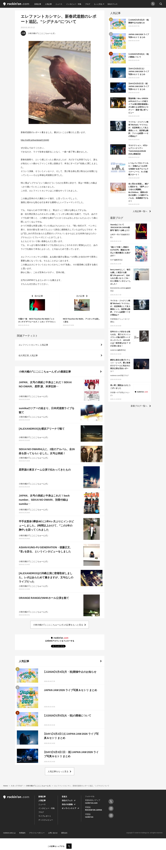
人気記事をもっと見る (58, 771)
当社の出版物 (67, 804)
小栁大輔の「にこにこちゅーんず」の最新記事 (45, 371)
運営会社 (64, 833)
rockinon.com (16, 4)
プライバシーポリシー (37, 833)
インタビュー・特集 (73, 4)
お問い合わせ (53, 833)
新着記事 (37, 4)
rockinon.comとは (9, 833)
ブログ (87, 4)
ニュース (59, 4)
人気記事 (48, 4)
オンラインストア (69, 808)
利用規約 (22, 833)
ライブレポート (44, 816)
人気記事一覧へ (140, 211)
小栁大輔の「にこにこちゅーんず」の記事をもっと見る (58, 624)
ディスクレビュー (45, 819)
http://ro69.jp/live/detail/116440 (35, 139)
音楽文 (64, 796)
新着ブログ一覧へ (139, 405)
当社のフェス (112, 4)
